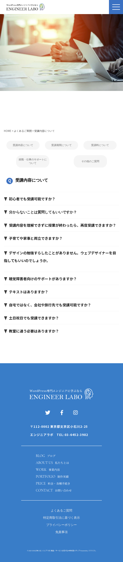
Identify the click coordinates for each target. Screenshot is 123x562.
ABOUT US (52, 463)
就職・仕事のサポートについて (33, 161)
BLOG (45, 456)
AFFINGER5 (92, 551)
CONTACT (54, 490)
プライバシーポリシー (61, 525)
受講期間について (61, 145)
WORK (48, 469)
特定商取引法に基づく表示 (61, 517)
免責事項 (61, 532)
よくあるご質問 (61, 510)
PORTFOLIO (52, 476)
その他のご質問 (90, 161)
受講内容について (23, 145)
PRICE (53, 483)
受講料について (100, 145)
